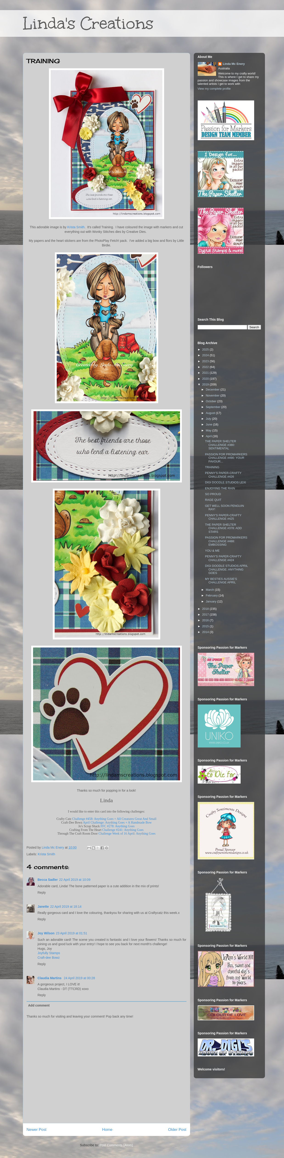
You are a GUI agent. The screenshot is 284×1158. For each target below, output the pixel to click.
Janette (43, 906)
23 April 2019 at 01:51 (71, 933)
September (213, 407)
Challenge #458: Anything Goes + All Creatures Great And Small (114, 819)
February (212, 595)
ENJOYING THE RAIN (220, 488)
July (209, 418)
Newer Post (37, 1129)
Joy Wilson (46, 933)
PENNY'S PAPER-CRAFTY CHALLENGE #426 (223, 474)
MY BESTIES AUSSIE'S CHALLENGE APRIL (221, 580)
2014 (206, 632)
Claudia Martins (50, 978)
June (209, 424)
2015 (206, 626)
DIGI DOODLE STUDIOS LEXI (225, 482)
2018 (206, 608)
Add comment (39, 1005)
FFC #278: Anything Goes (118, 826)
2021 (206, 372)
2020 (206, 378)
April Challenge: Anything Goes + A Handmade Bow (117, 822)
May (209, 430)
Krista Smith (75, 227)
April (209, 436)
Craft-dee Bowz (49, 957)
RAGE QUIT (213, 500)
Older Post (177, 1129)
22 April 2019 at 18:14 (66, 906)
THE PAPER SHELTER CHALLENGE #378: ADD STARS (223, 528)
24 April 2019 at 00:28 (79, 978)
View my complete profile (214, 88)
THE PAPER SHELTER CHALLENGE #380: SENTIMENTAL (220, 444)
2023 (206, 361)
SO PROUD (213, 494)
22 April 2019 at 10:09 (74, 879)
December (213, 389)
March (210, 589)
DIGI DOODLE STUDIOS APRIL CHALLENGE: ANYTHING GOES (226, 569)
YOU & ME (212, 550)
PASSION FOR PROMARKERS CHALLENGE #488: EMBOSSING (226, 541)
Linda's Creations (88, 23)
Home (107, 1129)
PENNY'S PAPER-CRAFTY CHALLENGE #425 (223, 517)
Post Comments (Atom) (116, 1145)
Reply (42, 892)
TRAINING (212, 467)
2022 (206, 367)
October (211, 401)
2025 (206, 349)
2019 (206, 384)
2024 (206, 355)
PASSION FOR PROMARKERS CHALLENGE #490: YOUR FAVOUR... (226, 458)
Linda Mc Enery (234, 64)
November (213, 395)
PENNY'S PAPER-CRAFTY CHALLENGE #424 (223, 558)
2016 (206, 620)
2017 (206, 614)
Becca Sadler (48, 879)
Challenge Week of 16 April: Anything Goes (126, 833)
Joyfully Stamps (49, 953)
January (211, 601)
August (211, 413)
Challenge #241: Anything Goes (122, 830)
